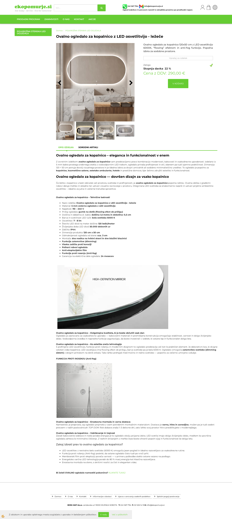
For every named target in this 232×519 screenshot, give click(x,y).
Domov (59, 30)
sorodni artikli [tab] (88, 147)
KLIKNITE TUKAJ (116, 472)
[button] (130, 83)
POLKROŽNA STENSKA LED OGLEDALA (83, 30)
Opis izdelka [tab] (66, 147)
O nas (66, 19)
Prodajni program (28, 19)
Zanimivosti (51, 19)
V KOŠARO (178, 83)
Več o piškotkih (120, 514)
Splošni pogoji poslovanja (168, 496)
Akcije (92, 19)
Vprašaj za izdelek (178, 58)
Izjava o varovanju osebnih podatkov (134, 496)
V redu (103, 514)
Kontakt (79, 19)
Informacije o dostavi (102, 496)
